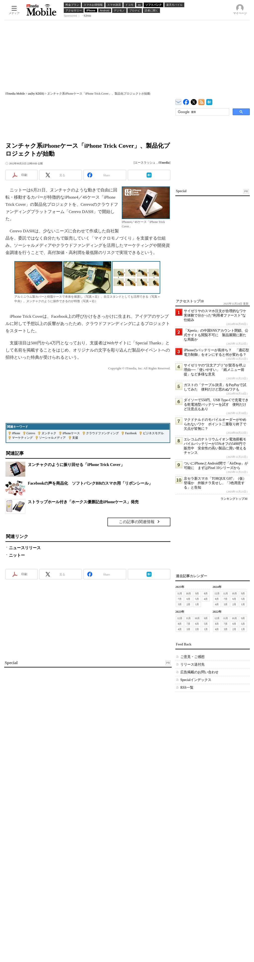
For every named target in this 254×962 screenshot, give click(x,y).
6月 (188, 599)
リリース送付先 (192, 664)
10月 (188, 593)
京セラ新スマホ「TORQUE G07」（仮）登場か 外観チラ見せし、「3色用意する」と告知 (215, 483)
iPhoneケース (71, 433)
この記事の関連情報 (137, 522)
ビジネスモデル (153, 433)
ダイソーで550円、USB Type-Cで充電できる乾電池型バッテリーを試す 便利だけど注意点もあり (216, 404)
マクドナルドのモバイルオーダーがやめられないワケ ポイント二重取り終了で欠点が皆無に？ (215, 424)
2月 (188, 604)
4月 (206, 599)
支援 (75, 437)
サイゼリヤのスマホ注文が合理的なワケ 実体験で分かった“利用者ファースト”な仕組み (217, 315)
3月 (180, 604)
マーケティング (22, 437)
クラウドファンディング (102, 433)
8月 (206, 593)
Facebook (131, 433)
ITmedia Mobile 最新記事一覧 (201, 101)
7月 (180, 599)
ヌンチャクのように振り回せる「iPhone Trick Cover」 (76, 465)
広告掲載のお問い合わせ (199, 672)
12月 (217, 593)
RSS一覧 (186, 687)
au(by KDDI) (36, 93)
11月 (179, 593)
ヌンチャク (48, 433)
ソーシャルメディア (52, 437)
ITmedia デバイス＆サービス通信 (178, 101)
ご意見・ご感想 (192, 657)
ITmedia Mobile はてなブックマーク (209, 101)
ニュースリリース (25, 548)
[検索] (202, 112)
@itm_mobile (194, 101)
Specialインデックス (195, 680)
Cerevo (31, 433)
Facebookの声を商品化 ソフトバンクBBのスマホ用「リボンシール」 (90, 483)
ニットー (17, 555)
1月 (197, 604)
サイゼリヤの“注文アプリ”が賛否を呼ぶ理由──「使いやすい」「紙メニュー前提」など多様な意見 (215, 369)
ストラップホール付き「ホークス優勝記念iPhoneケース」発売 (83, 502)
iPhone (16, 433)
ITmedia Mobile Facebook (186, 101)
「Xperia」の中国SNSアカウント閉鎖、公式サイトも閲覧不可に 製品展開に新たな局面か (216, 335)
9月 (197, 593)
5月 (197, 599)
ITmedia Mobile (15, 93)
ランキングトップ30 (234, 498)
